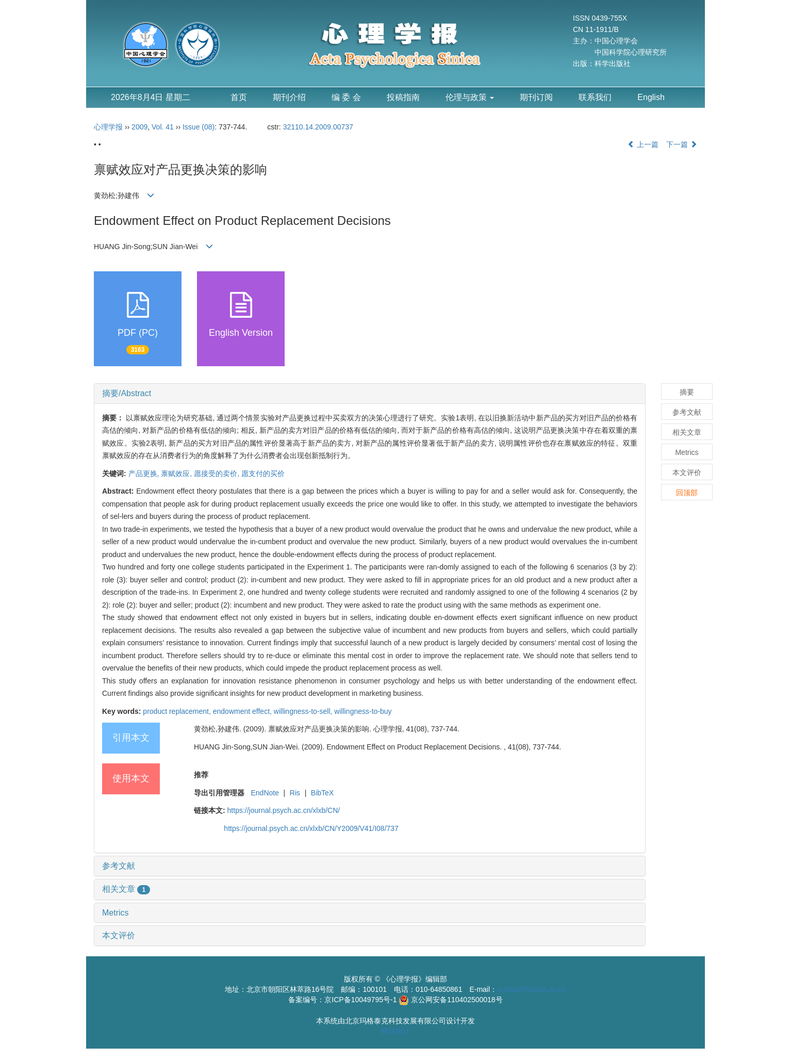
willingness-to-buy (362, 711)
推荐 (201, 775)
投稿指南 (403, 97)
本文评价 (118, 935)
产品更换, (144, 473)
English (650, 97)
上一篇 (643, 144)
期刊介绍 (289, 97)
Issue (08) (199, 127)
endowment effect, (243, 711)
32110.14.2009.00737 (318, 127)
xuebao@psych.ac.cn (531, 989)
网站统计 (395, 1031)
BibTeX (322, 793)
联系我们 (595, 97)
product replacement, (177, 711)
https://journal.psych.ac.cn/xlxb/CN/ (283, 810)
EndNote (264, 793)
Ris (295, 793)
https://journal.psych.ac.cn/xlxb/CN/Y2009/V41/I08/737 (311, 828)
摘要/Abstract (126, 393)
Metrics (115, 912)
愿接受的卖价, (217, 473)
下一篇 (681, 144)
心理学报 (108, 127)
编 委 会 (346, 97)
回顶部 (687, 492)
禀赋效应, (177, 473)
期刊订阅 (536, 97)
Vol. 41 (163, 127)
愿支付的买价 (263, 473)
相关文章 (126, 889)
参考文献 (118, 865)
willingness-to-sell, (304, 711)
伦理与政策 (470, 97)
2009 (139, 127)
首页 (238, 97)
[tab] (369, 393)
